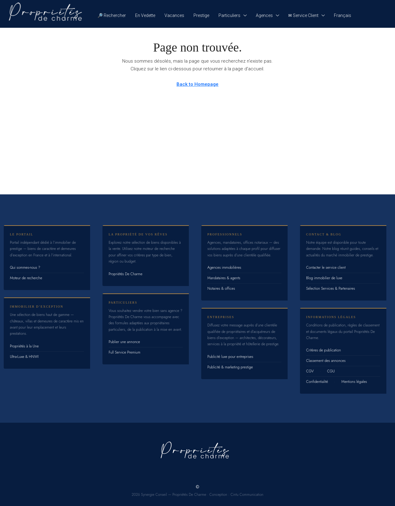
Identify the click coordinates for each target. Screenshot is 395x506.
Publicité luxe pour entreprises (230, 356)
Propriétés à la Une (24, 346)
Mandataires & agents (223, 278)
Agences (264, 15)
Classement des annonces (326, 360)
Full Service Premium (124, 352)
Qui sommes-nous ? (25, 267)
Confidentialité (317, 381)
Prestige (201, 15)
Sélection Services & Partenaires (330, 288)
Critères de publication (323, 350)
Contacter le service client (326, 267)
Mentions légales (354, 381)
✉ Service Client (303, 15)
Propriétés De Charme (125, 274)
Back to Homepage (197, 84)
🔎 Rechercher (112, 15)
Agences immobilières (224, 267)
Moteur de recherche (26, 278)
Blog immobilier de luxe (324, 278)
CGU (331, 371)
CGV (310, 371)
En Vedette (145, 15)
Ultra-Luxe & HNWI (24, 356)
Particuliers (229, 15)
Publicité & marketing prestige (230, 367)
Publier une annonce (124, 342)
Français (342, 15)
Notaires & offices (221, 288)
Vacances (174, 15)
